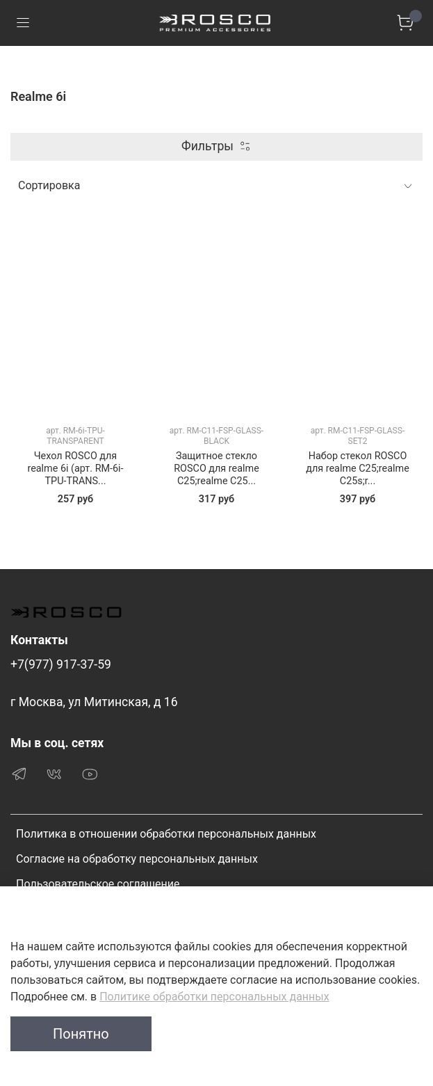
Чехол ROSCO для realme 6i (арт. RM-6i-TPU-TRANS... (75, 468)
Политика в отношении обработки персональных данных (166, 833)
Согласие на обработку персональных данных (137, 858)
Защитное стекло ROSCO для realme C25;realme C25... (216, 468)
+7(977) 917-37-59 (60, 664)
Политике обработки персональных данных (214, 996)
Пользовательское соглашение (98, 884)
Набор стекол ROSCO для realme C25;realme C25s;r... (357, 468)
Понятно (81, 1033)
